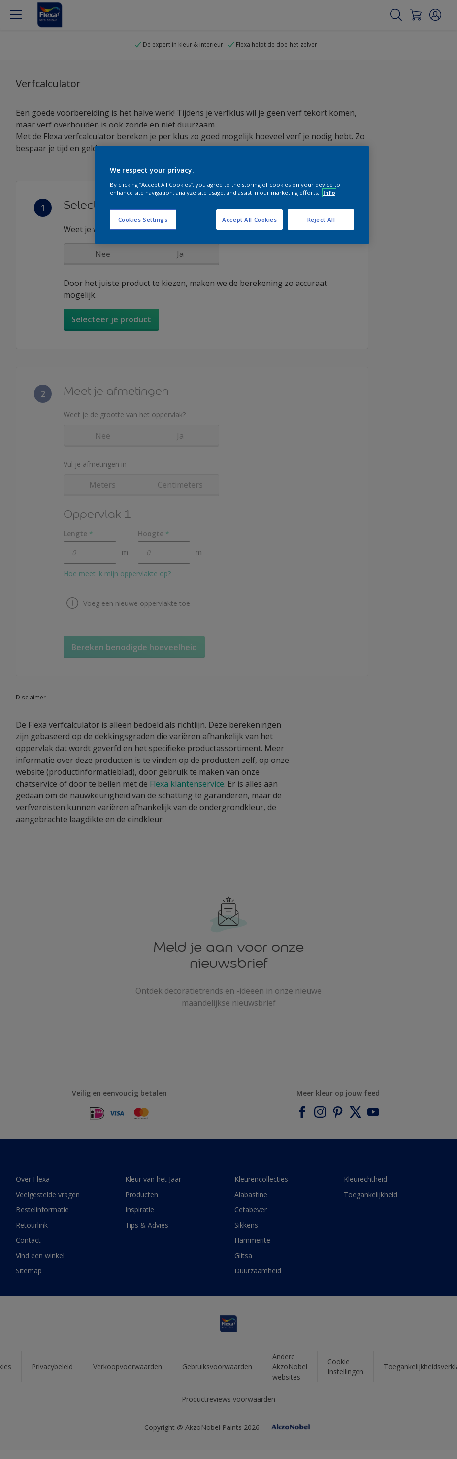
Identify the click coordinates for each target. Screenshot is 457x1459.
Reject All (321, 219)
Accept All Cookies (249, 219)
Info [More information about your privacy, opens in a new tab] (329, 192)
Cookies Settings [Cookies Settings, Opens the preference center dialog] (143, 219)
